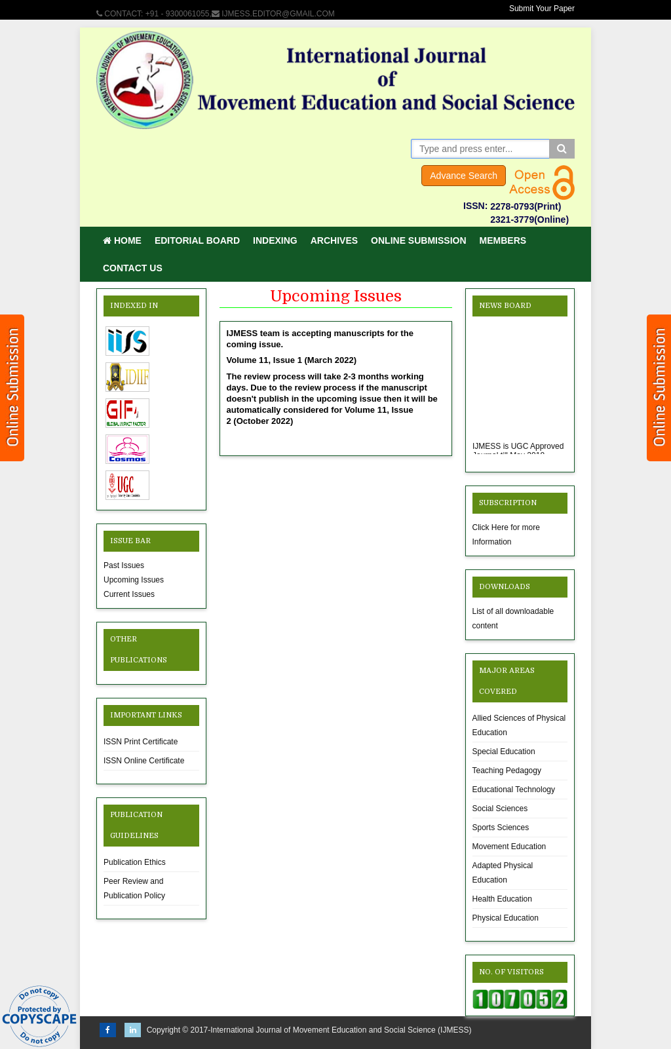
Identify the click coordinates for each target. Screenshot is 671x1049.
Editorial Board (197, 240)
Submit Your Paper (542, 8)
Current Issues (129, 594)
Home (122, 240)
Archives (334, 240)
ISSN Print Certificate (141, 741)
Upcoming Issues (134, 579)
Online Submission (418, 240)
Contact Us (133, 268)
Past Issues (124, 565)
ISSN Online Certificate (144, 760)
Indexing (275, 240)
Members (503, 240)
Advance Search (463, 175)
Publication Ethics (135, 862)
